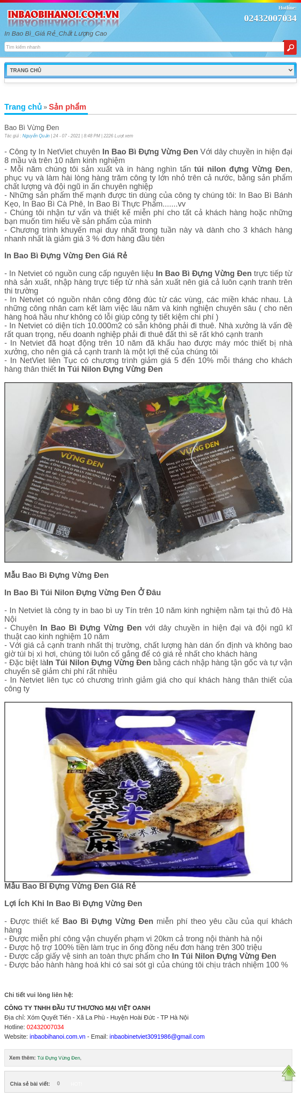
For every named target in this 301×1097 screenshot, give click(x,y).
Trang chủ (23, 107)
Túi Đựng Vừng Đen (58, 1057)
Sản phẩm (67, 107)
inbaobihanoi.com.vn (57, 1036)
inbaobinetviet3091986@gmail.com (157, 1036)
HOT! (76, 1084)
